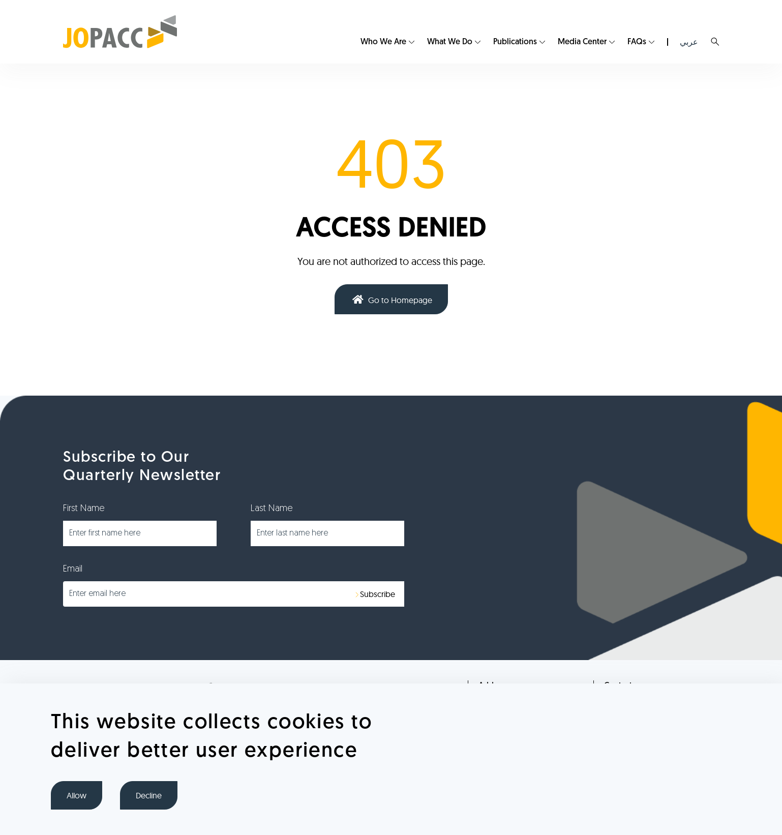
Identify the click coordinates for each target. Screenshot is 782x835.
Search (715, 42)
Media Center (582, 42)
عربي (689, 42)
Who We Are (383, 42)
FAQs (636, 42)
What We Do (449, 42)
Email (72, 569)
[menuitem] (387, 42)
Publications (515, 42)
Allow (76, 795)
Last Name (272, 509)
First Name (84, 509)
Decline (149, 795)
